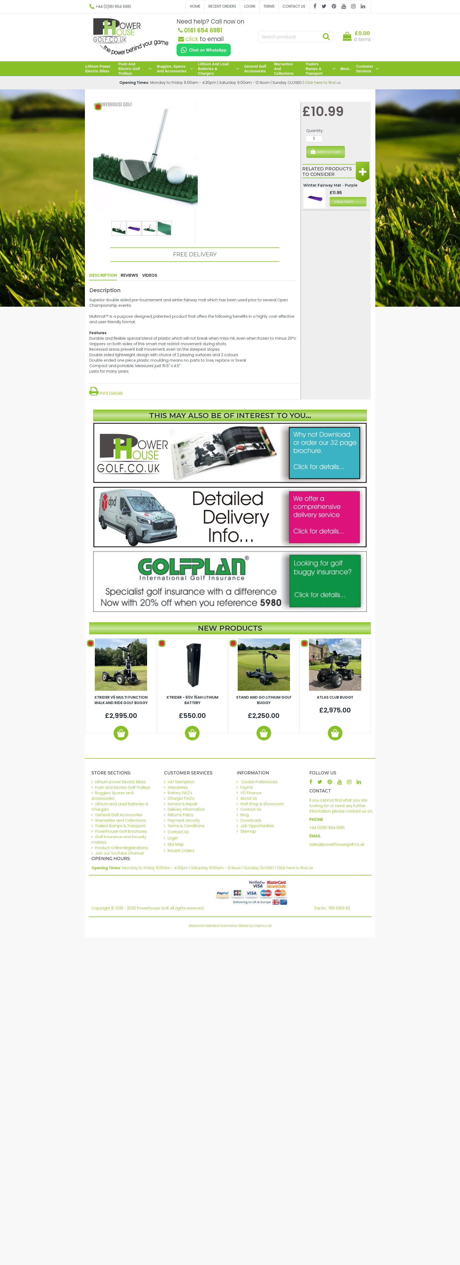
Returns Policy (180, 814)
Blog (244, 814)
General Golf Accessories (255, 68)
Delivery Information (186, 809)
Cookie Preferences (259, 782)
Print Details (106, 393)
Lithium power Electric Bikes (97, 68)
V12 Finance (250, 793)
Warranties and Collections (284, 69)
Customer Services (367, 68)
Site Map (176, 844)
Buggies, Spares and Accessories (175, 68)
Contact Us (294, 6)
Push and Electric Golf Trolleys (135, 69)
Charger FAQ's (181, 798)
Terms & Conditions (186, 825)
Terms (269, 6)
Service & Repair (182, 803)
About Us (248, 798)
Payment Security (184, 820)
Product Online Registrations (121, 847)
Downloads (250, 820)
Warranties (178, 787)
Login (249, 6)
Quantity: (314, 130)
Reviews (129, 275)
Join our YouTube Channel (119, 853)
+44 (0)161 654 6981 (327, 827)
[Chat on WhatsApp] (204, 50)
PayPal (246, 787)
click (188, 39)
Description (103, 275)
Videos (149, 275)
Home (195, 6)
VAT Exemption (181, 782)
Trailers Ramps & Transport (320, 69)
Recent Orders (222, 6)
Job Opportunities (257, 825)
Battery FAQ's (180, 793)
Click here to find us (323, 82)
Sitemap (248, 831)
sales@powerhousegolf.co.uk (336, 844)
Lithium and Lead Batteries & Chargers (218, 69)
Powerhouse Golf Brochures (121, 831)
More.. (345, 69)
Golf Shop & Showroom (262, 803)
